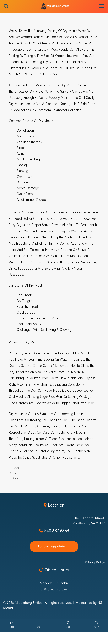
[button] (101, 6)
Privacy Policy (95, 562)
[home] (54, 6)
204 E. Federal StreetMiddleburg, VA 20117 (89, 520)
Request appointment (53, 546)
